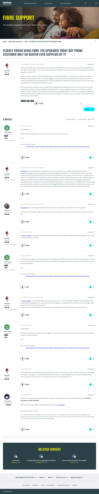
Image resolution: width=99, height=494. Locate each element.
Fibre (72, 462)
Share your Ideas (37, 146)
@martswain (24, 171)
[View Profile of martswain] (7, 210)
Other (28, 100)
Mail (49, 477)
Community (89, 3)
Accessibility (25, 485)
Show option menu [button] (95, 41)
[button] (96, 3)
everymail (15, 460)
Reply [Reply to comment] (90, 157)
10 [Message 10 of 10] (91, 64)
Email (13, 462)
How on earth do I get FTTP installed (74, 460)
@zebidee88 (24, 208)
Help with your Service (60, 146)
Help (41, 477)
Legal (42, 485)
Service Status (47, 146)
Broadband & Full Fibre (25, 477)
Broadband (39, 462)
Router (32, 100)
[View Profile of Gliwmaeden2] (8, 401)
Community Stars (73, 146)
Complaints (35, 485)
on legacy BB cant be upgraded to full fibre (41, 460)
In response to (9, 140)
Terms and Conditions (63, 485)
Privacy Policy (50, 485)
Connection (23, 100)
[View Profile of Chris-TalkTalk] (9, 132)
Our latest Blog (26, 146)
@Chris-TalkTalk (27, 235)
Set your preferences (86, 146)
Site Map (74, 485)
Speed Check (76, 477)
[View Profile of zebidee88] (7, 70)
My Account (61, 477)
